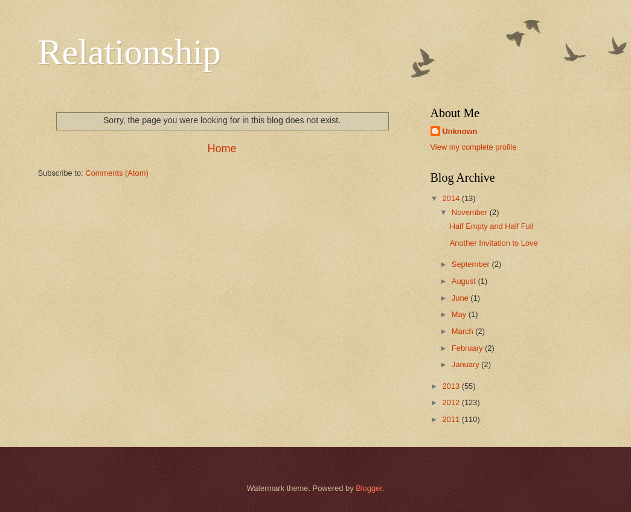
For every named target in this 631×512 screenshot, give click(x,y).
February (468, 348)
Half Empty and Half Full (492, 226)
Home (221, 148)
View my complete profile (474, 147)
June (461, 297)
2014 (451, 198)
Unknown (460, 131)
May (460, 314)
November (471, 212)
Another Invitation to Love (494, 243)
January (466, 364)
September (472, 264)
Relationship (129, 52)
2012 (451, 402)
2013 (451, 386)
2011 (451, 419)
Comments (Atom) (116, 173)
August (465, 281)
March (463, 331)
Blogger (369, 488)
